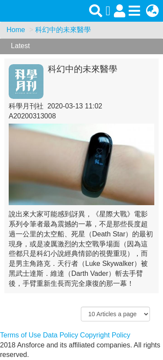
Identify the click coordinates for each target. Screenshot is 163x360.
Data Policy (60, 335)
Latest (20, 45)
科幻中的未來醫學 (63, 29)
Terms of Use (20, 335)
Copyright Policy (105, 335)
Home (16, 29)
